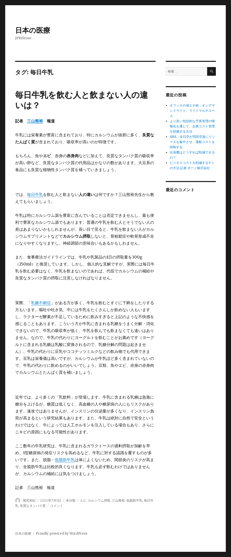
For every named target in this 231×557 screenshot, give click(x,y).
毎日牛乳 (35, 194)
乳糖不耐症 (41, 302)
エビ (83, 500)
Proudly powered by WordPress (61, 533)
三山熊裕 (35, 120)
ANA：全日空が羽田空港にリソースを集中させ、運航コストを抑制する (192, 142)
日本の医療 (32, 30)
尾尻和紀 (29, 500)
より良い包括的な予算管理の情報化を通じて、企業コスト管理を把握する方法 (192, 126)
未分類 (70, 500)
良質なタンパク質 (33, 506)
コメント (56, 506)
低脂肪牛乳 (65, 459)
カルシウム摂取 (99, 500)
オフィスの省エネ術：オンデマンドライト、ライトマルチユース (192, 110)
